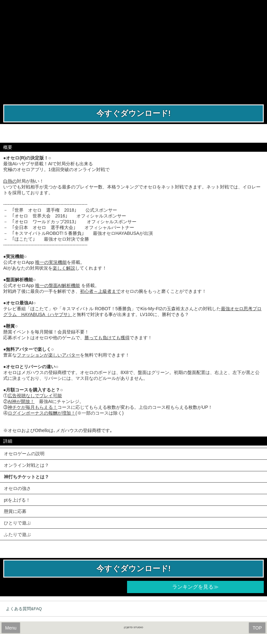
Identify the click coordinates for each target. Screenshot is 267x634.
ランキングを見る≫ (195, 587)
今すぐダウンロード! (133, 113)
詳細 (7, 441)
